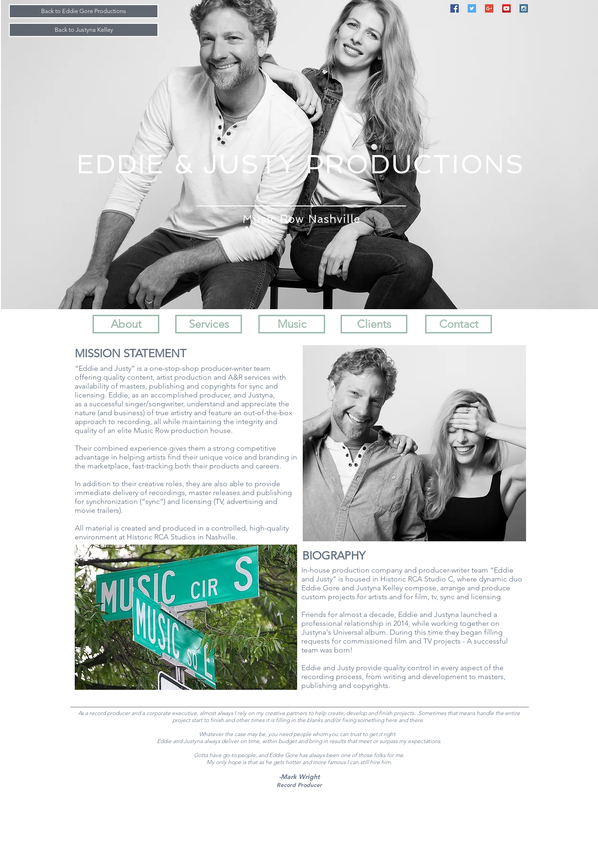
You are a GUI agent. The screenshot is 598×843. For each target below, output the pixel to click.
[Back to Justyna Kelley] (83, 30)
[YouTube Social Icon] (506, 8)
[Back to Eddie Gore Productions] (83, 11)
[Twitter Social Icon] (472, 8)
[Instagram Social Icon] (524, 8)
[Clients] (374, 324)
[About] (126, 324)
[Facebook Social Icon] (454, 8)
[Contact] (458, 324)
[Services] (208, 324)
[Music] (291, 324)
